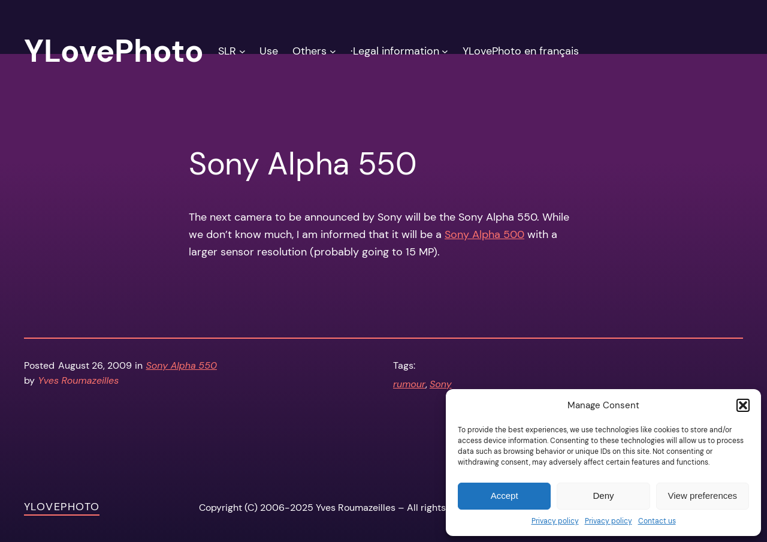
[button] (743, 405)
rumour (409, 384)
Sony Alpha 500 (484, 234)
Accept (504, 495)
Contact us (657, 521)
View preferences (703, 495)
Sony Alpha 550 (181, 365)
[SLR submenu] (242, 51)
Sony (441, 384)
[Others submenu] (333, 51)
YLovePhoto (61, 506)
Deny (603, 495)
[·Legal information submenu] (445, 51)
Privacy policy (555, 521)
